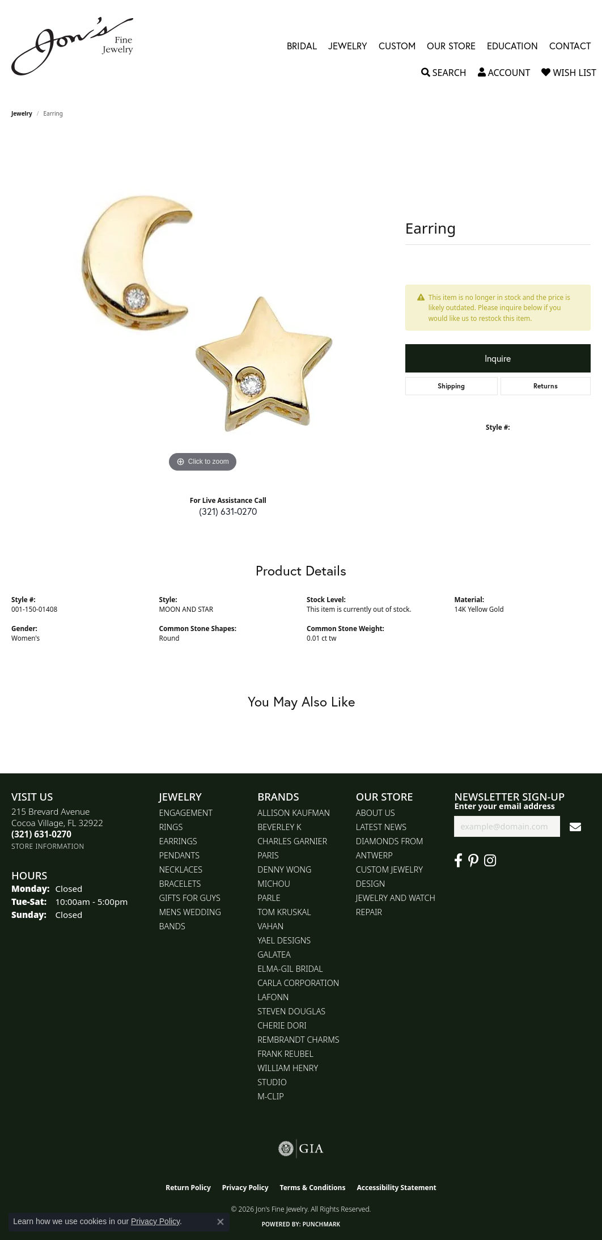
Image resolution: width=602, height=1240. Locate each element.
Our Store (451, 46)
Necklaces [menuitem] (181, 869)
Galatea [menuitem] (274, 954)
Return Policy (188, 1187)
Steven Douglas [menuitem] (291, 1011)
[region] (202, 305)
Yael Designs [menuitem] (284, 940)
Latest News (381, 827)
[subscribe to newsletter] (575, 826)
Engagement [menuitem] (186, 812)
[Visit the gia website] (301, 1149)
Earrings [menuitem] (178, 841)
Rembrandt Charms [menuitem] (298, 1039)
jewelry (21, 113)
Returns (545, 386)
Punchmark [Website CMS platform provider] (322, 1224)
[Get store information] (47, 846)
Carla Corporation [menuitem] (298, 982)
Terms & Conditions (313, 1187)
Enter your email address (504, 806)
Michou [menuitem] (273, 883)
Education (512, 46)
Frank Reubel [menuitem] (285, 1053)
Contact (570, 46)
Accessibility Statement (396, 1187)
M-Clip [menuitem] (270, 1096)
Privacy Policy (245, 1187)
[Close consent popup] (220, 1221)
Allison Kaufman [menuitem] (293, 812)
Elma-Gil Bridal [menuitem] (290, 968)
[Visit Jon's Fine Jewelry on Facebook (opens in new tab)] (458, 860)
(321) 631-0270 (228, 511)
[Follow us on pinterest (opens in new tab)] (473, 860)
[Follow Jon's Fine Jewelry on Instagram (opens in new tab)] (490, 860)
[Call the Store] (41, 834)
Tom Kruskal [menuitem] (284, 912)
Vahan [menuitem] (270, 926)
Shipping (451, 386)
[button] (444, 72)
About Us (375, 812)
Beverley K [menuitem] (279, 827)
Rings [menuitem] (171, 827)
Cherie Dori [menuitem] (282, 1025)
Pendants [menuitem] (179, 855)
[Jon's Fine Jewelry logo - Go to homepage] (78, 46)
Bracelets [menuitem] (180, 883)
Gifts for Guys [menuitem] (190, 897)
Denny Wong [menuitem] (284, 869)
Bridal (302, 46)
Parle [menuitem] (269, 897)
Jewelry (347, 46)
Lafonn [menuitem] (273, 997)
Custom (397, 46)
